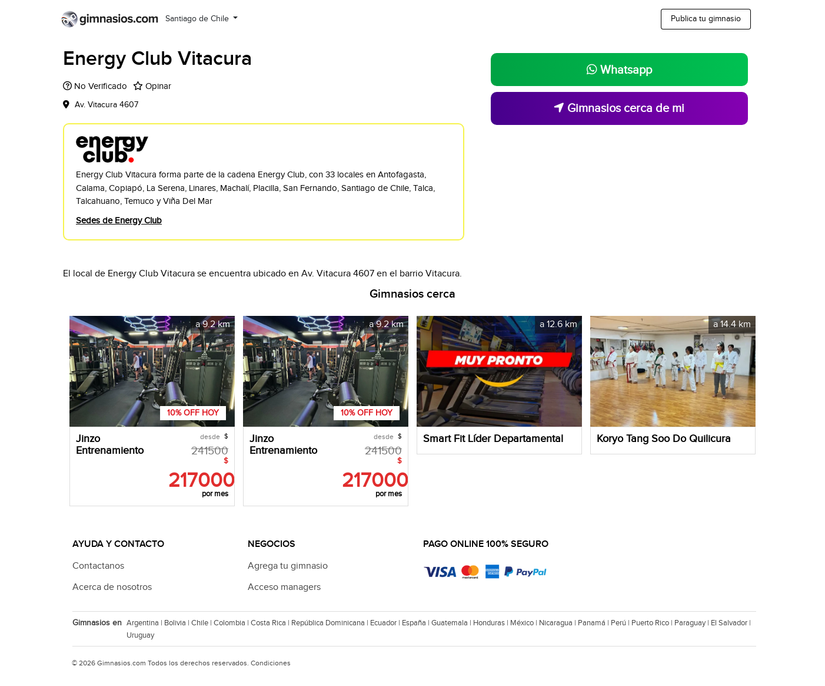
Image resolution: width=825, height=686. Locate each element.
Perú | (621, 623)
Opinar (158, 86)
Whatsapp (619, 70)
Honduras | (491, 623)
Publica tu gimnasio (706, 19)
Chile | (202, 623)
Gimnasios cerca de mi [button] (619, 108)
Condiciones (271, 663)
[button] (224, 371)
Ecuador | (386, 623)
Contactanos (98, 566)
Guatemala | (452, 623)
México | (524, 623)
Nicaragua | (558, 623)
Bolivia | (177, 623)
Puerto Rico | (652, 623)
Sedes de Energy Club (119, 221)
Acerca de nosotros (112, 587)
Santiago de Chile (198, 19)
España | (416, 623)
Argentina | (145, 623)
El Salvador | (732, 623)
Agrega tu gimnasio (288, 566)
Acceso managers (284, 587)
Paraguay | (692, 623)
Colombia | (232, 623)
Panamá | (594, 623)
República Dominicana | (330, 623)
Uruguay (140, 635)
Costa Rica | (271, 623)
